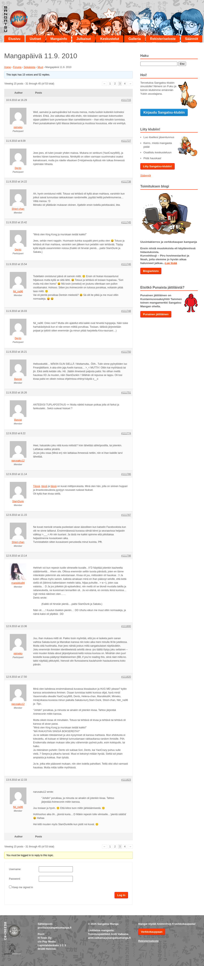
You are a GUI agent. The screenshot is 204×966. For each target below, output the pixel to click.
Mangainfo (58, 39)
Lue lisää (171, 263)
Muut (40, 67)
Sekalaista (29, 67)
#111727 (126, 140)
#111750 (126, 351)
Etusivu (14, 39)
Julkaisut (83, 39)
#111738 (126, 181)
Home (7, 67)
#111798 (126, 555)
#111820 (126, 676)
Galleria (134, 39)
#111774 (126, 433)
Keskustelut (109, 39)
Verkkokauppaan (151, 931)
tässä (44, 486)
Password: (15, 878)
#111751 (126, 392)
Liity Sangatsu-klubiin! (157, 166)
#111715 (126, 100)
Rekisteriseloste (163, 39)
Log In (121, 895)
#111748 (126, 311)
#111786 (126, 474)
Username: (15, 869)
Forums (17, 67)
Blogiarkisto (151, 271)
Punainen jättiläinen (156, 314)
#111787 (126, 514)
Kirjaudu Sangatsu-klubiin (164, 112)
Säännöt (191, 39)
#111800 (126, 626)
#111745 (126, 222)
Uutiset (35, 39)
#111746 (126, 264)
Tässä (36, 486)
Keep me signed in (22, 887)
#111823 (126, 779)
